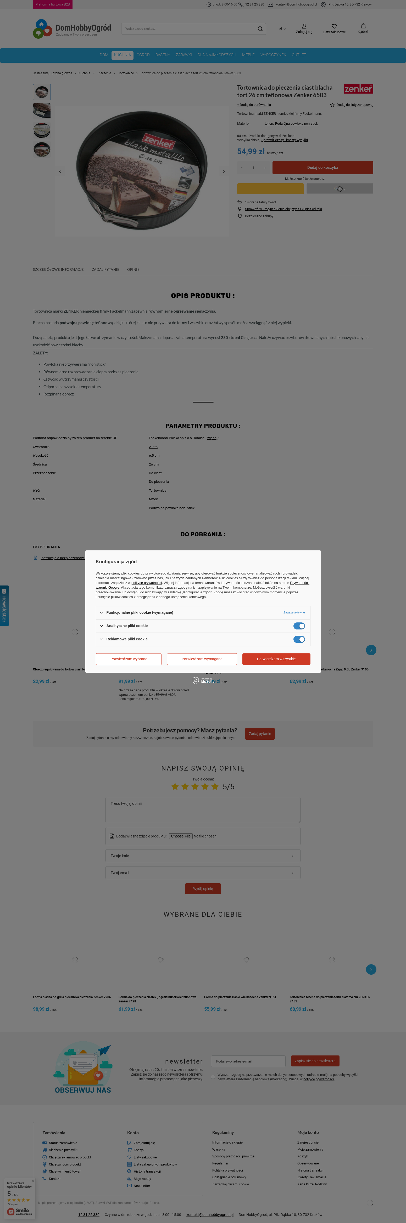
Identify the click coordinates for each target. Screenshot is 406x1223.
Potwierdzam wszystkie (276, 659)
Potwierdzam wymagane (202, 659)
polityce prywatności (146, 583)
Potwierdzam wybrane (128, 659)
